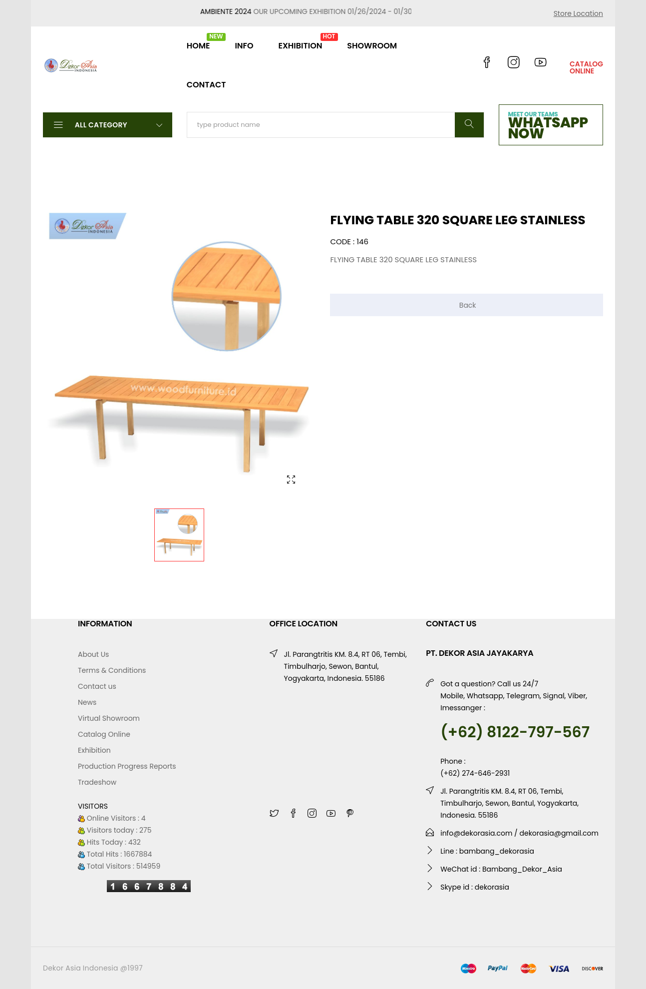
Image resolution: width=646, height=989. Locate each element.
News (87, 702)
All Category (107, 124)
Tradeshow (97, 782)
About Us (93, 654)
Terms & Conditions (112, 670)
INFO (244, 45)
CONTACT (206, 84)
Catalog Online (104, 734)
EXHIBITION (300, 41)
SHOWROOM (372, 45)
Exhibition (94, 750)
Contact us (97, 686)
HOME (198, 41)
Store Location (578, 13)
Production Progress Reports (127, 766)
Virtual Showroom (109, 718)
